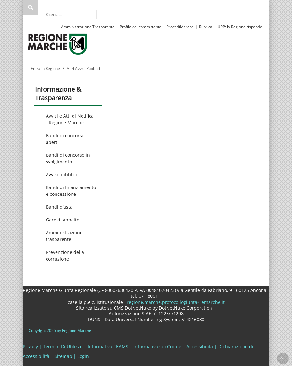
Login (83, 356)
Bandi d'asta (59, 207)
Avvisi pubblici (61, 174)
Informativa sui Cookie (157, 347)
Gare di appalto (62, 220)
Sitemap (63, 356)
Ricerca (30, 7)
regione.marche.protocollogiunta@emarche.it (175, 302)
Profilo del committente (140, 26)
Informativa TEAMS (108, 347)
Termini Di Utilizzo (62, 347)
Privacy (30, 347)
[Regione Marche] (57, 44)
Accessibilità (199, 347)
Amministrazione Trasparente (88, 26)
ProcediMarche (180, 26)
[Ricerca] (68, 14)
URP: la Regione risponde (240, 26)
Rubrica (205, 26)
